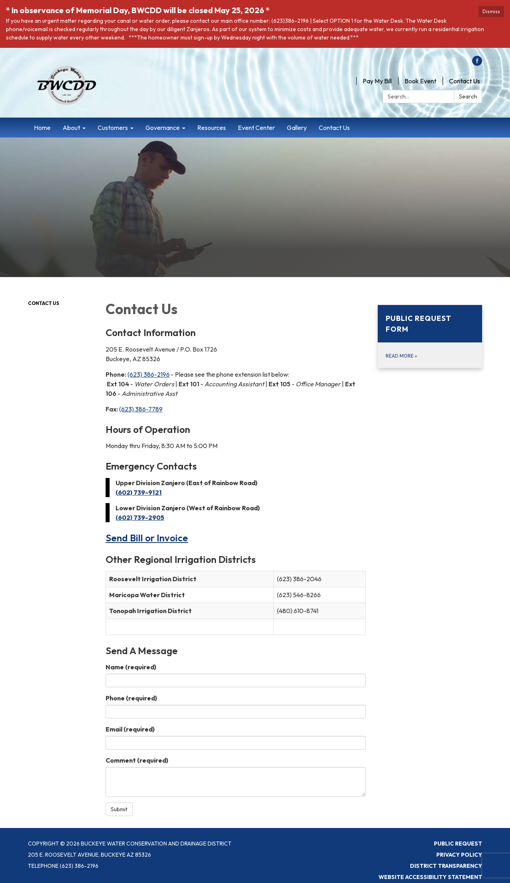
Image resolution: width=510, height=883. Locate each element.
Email (130, 729)
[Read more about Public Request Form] (430, 336)
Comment (137, 760)
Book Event (420, 81)
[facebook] (477, 63)
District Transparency (446, 865)
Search (468, 96)
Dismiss (491, 11)
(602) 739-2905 (140, 517)
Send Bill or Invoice (147, 538)
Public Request (458, 843)
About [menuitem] (71, 128)
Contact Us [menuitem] (334, 128)
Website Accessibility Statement (430, 877)
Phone (131, 698)
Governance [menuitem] (162, 128)
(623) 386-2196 (149, 374)
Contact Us (464, 81)
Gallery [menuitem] (297, 128)
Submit (119, 809)
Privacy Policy (459, 854)
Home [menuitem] (42, 128)
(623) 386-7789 (141, 409)
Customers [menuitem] (113, 128)
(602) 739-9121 (139, 492)
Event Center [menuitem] (256, 128)
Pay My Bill (377, 81)
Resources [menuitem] (211, 128)
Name (131, 667)
